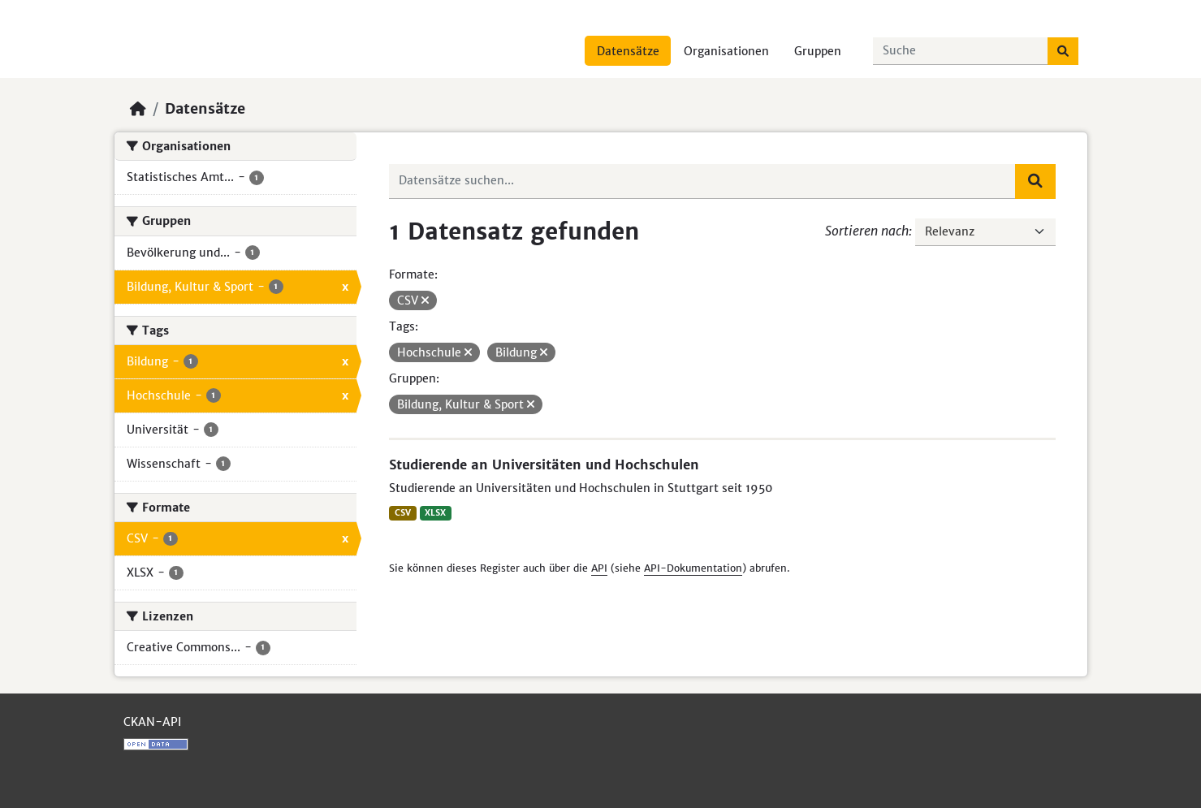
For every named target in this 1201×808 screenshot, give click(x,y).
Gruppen (817, 51)
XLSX (435, 513)
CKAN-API (152, 722)
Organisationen (726, 51)
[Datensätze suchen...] (960, 51)
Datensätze (628, 51)
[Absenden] (1063, 51)
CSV (403, 513)
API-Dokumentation (693, 568)
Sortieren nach (867, 231)
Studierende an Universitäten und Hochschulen (544, 464)
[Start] (138, 109)
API (599, 568)
